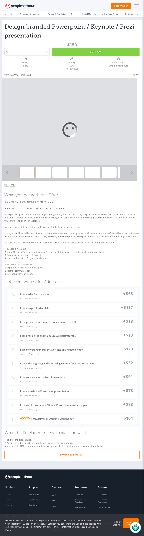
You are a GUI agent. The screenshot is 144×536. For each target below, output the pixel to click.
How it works (34, 494)
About (7, 494)
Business (129, 14)
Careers (8, 505)
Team (7, 500)
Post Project (121, 6)
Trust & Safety (34, 500)
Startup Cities (80, 507)
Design (74, 14)
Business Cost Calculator (80, 501)
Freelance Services (105, 494)
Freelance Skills (104, 507)
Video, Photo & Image (111, 14)
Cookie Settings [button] (117, 523)
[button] (136, 6)
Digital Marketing (89, 14)
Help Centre (33, 505)
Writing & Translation (57, 14)
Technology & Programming (31, 14)
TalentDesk (79, 494)
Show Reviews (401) (72, 454)
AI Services (9, 14)
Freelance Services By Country (105, 501)
